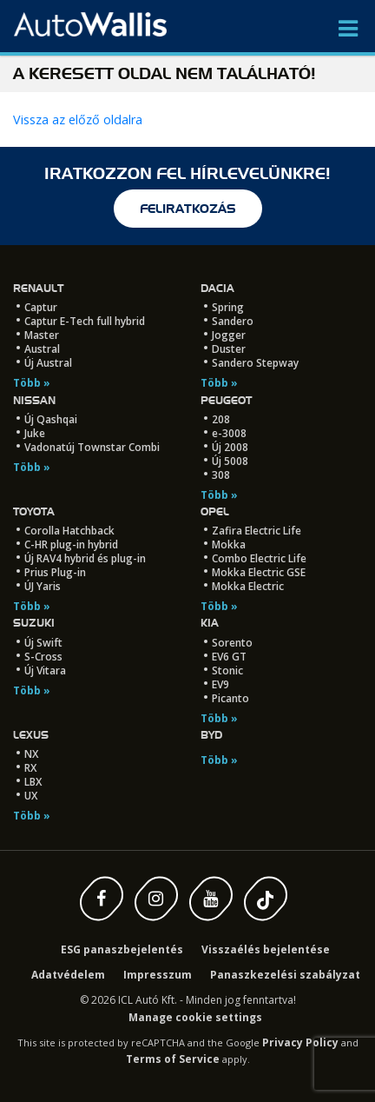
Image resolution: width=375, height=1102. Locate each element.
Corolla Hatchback (69, 530)
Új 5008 (230, 461)
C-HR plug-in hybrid (71, 544)
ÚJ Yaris (42, 586)
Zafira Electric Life (256, 530)
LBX (33, 781)
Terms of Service (173, 1059)
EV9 (220, 684)
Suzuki (34, 622)
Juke (34, 433)
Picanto (230, 698)
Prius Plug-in (55, 572)
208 (221, 419)
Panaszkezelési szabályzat (285, 974)
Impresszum (157, 974)
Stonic (227, 670)
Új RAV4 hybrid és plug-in (85, 558)
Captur (40, 307)
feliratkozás (188, 209)
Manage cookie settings (195, 1017)
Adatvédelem (68, 974)
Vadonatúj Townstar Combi (92, 447)
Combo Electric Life (259, 558)
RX (30, 767)
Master (41, 335)
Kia (210, 622)
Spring (228, 307)
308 (221, 475)
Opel (215, 511)
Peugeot (226, 400)
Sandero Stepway (255, 362)
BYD (211, 734)
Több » (31, 382)
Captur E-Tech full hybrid (84, 321)
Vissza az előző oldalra (77, 119)
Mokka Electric (248, 586)
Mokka (229, 544)
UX (30, 795)
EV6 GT (229, 656)
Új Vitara (45, 670)
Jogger (229, 335)
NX (31, 754)
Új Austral (48, 362)
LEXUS (31, 734)
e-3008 (229, 433)
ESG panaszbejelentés (122, 949)
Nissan (34, 400)
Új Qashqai (50, 419)
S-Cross (43, 656)
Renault (38, 288)
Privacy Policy (300, 1042)
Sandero (232, 321)
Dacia (217, 288)
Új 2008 (230, 447)
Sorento (232, 642)
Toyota (34, 511)
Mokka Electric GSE (259, 572)
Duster (229, 349)
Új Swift (43, 642)
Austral (42, 349)
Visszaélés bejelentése (265, 949)
